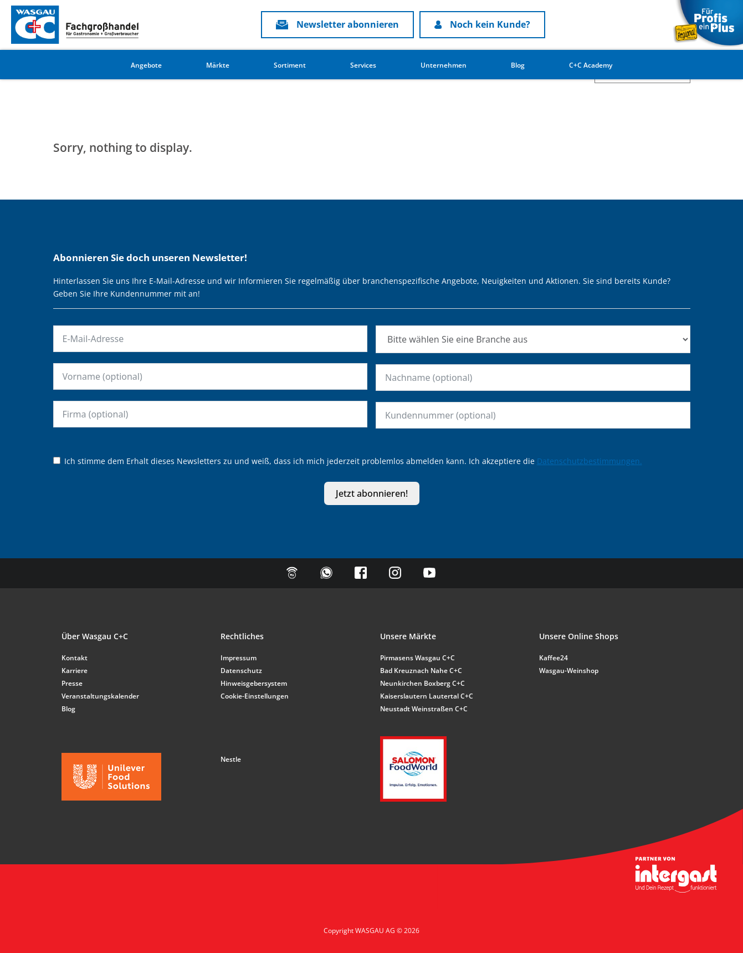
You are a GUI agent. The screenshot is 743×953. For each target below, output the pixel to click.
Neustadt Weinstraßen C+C (424, 709)
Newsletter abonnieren (337, 24)
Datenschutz (241, 670)
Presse (72, 683)
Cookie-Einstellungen (255, 696)
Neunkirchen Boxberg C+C (422, 683)
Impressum (239, 657)
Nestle (231, 759)
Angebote (146, 65)
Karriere (75, 670)
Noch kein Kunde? (482, 24)
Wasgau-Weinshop (568, 670)
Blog (518, 65)
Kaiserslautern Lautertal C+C (426, 696)
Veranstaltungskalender (100, 696)
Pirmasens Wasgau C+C (417, 657)
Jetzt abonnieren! (372, 493)
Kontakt (75, 657)
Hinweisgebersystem (254, 683)
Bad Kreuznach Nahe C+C (421, 670)
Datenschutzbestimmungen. (589, 461)
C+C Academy (590, 65)
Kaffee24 (553, 657)
